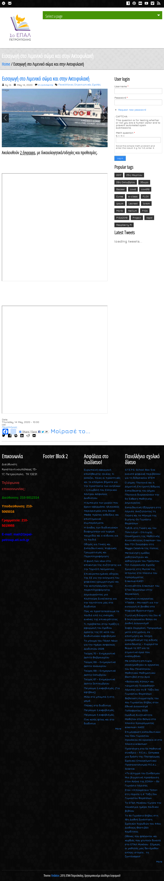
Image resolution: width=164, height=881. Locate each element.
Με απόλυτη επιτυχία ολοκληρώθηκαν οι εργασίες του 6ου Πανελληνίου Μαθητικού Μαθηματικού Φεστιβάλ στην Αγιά (142, 668)
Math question (125, 133)
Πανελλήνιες (9, 427)
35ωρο (144, 182)
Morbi (119, 210)
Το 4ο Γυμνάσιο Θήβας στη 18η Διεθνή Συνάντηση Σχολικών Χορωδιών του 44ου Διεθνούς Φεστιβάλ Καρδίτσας (143, 823)
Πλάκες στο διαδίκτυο (97, 705)
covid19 (145, 189)
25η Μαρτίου (134, 174)
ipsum (119, 203)
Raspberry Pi (124, 224)
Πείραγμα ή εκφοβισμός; (99, 710)
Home (6, 64)
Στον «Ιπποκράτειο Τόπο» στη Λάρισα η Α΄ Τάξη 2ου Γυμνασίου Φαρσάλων (141, 794)
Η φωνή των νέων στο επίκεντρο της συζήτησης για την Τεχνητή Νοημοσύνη (102, 564)
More (118, 728)
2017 (118, 174)
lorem (146, 203)
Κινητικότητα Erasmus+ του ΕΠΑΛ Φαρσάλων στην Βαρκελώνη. (142, 589)
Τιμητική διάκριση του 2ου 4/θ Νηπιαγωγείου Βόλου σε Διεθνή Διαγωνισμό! (143, 619)
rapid (149, 217)
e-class (133, 196)
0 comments (45, 84)
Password (121, 97)
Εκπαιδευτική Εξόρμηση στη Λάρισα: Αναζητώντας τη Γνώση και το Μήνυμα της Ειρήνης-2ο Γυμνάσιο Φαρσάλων (143, 515)
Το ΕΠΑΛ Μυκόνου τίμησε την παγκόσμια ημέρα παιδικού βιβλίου (143, 806)
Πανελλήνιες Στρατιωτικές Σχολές (79, 84)
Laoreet (133, 203)
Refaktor (55, 876)
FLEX (146, 196)
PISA (145, 210)
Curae (119, 196)
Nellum (132, 210)
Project (137, 217)
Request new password (132, 109)
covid (133, 189)
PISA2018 (122, 217)
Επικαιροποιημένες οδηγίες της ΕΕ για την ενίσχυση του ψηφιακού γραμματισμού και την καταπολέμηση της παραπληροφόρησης (101, 581)
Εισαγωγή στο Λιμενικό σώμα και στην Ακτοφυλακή (45, 78)
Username (121, 86)
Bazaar (120, 189)
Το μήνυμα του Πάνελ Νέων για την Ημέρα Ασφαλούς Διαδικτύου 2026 (100, 644)
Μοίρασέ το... (54, 431)
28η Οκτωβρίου (125, 182)
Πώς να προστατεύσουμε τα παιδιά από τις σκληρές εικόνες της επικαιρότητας (101, 615)
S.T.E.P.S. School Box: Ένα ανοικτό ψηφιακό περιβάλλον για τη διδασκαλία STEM (142, 473)
